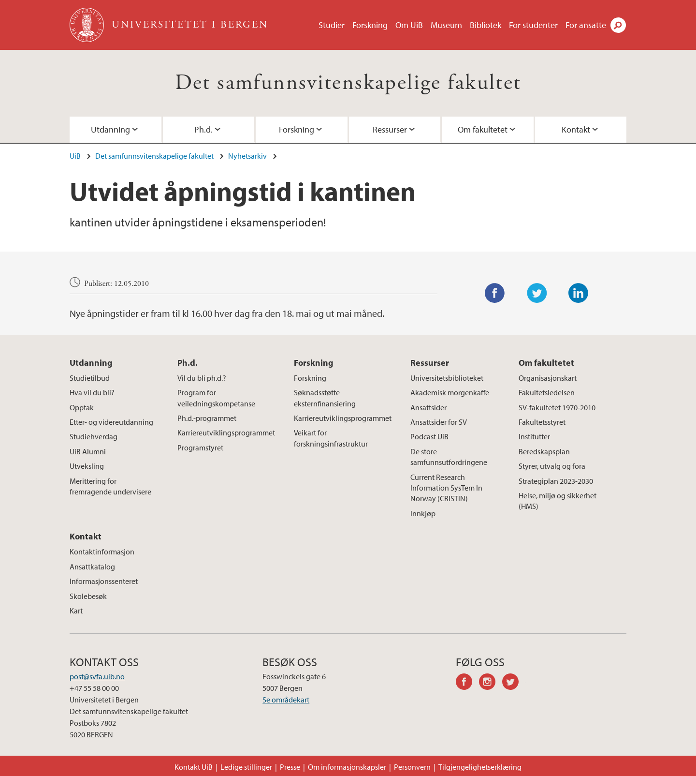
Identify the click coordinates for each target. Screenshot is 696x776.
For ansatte (586, 24)
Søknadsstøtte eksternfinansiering (325, 398)
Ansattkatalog (92, 566)
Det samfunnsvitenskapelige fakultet (348, 83)
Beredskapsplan (544, 451)
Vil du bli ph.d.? (201, 378)
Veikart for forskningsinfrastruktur (331, 438)
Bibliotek (485, 24)
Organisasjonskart (548, 378)
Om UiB (409, 24)
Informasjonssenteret (104, 581)
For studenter (533, 24)
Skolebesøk (88, 596)
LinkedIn (578, 293)
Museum (446, 24)
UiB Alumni (88, 451)
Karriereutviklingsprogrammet (226, 432)
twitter (513, 683)
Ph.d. (203, 129)
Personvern (412, 767)
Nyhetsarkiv (247, 156)
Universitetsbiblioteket (446, 378)
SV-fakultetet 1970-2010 (557, 407)
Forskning (370, 24)
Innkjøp (422, 513)
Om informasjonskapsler (347, 767)
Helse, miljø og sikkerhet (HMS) (557, 501)
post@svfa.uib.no (97, 676)
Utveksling (87, 466)
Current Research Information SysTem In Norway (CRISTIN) (446, 488)
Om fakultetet (483, 129)
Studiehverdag (93, 436)
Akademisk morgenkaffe (449, 392)
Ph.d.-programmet (206, 418)
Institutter (534, 436)
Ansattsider (428, 407)
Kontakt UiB (193, 767)
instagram (490, 683)
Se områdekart (285, 699)
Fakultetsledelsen (547, 392)
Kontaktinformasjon (102, 551)
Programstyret (200, 447)
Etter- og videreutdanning (111, 422)
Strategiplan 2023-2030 (556, 481)
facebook (467, 683)
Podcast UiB (429, 436)
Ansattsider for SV (438, 422)
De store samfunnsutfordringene (448, 457)
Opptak (82, 407)
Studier (332, 24)
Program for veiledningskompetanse (216, 398)
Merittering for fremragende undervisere (110, 486)
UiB (75, 156)
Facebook (495, 293)
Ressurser (390, 129)
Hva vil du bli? (92, 392)
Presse (290, 767)
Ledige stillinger (246, 767)
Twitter (537, 293)
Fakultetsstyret (542, 422)
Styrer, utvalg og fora (552, 466)
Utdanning (110, 129)
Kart (76, 610)
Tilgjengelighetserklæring (480, 767)
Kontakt (576, 129)
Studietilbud (90, 378)
